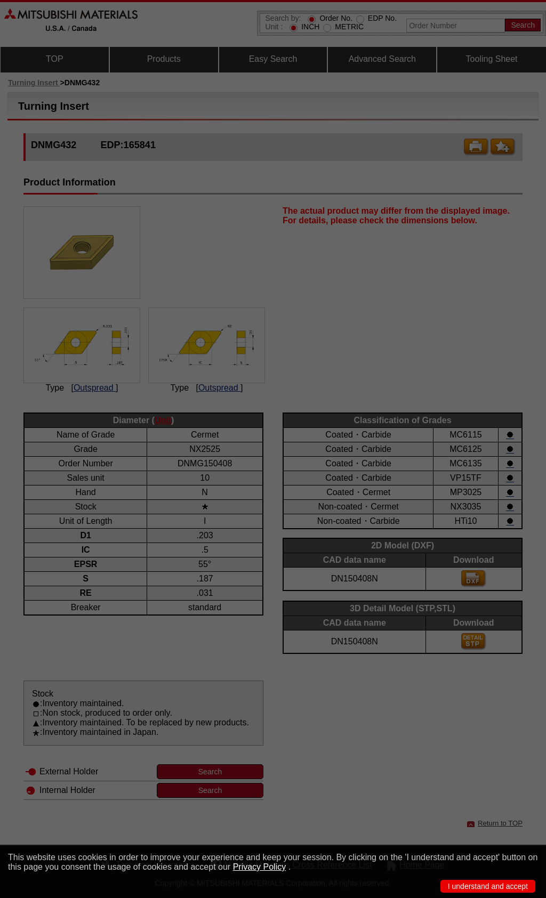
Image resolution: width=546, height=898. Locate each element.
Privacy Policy (259, 866)
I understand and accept (488, 886)
